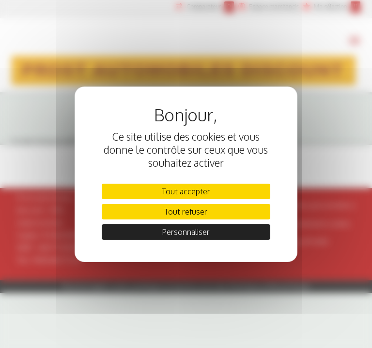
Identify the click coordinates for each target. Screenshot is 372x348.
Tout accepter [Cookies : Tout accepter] (186, 191)
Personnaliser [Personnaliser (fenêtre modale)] (186, 232)
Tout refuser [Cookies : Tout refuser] (185, 212)
